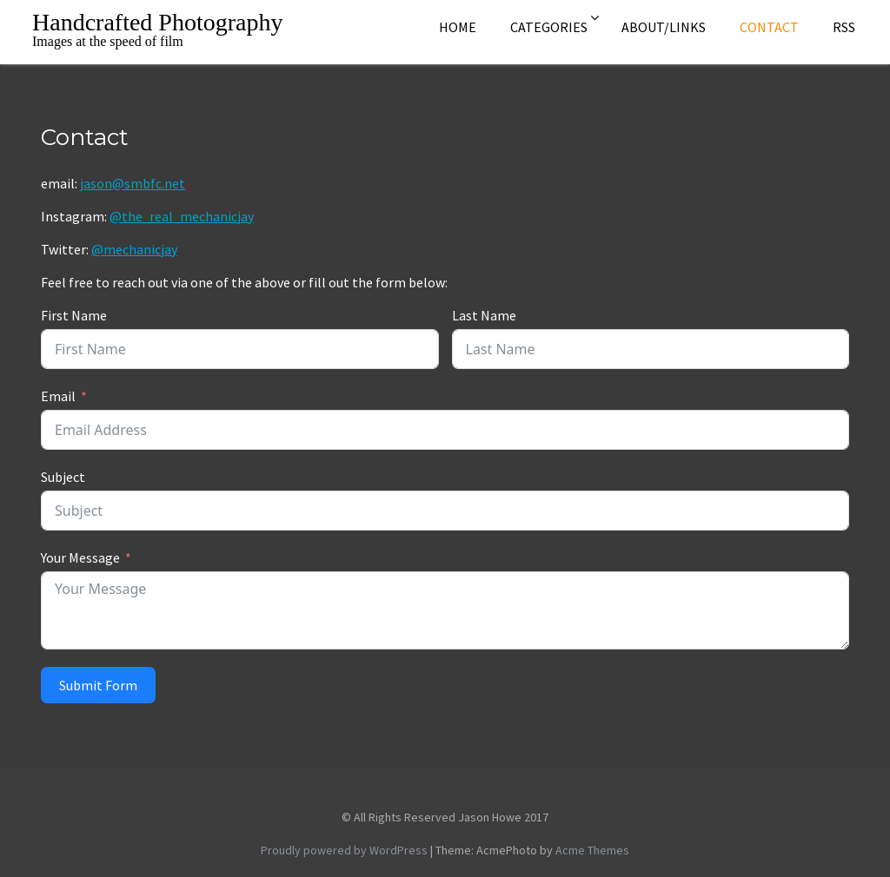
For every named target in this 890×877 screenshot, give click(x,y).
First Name (74, 315)
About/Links (663, 27)
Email (58, 396)
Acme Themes (592, 850)
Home (457, 27)
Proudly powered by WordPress (344, 850)
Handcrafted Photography (157, 22)
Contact (769, 27)
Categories (549, 27)
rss (844, 27)
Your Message (80, 557)
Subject (63, 476)
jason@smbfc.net (132, 183)
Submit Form (98, 685)
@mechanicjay (134, 249)
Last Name (484, 315)
